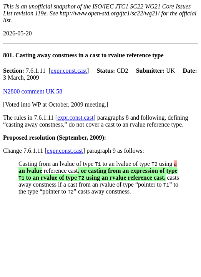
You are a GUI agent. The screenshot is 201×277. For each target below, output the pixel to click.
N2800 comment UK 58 (32, 91)
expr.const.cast (69, 70)
